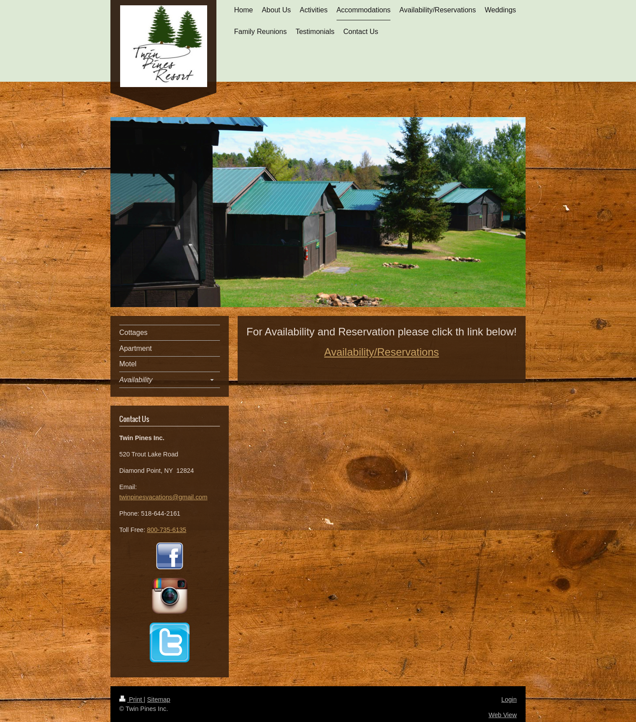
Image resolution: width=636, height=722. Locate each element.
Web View (502, 714)
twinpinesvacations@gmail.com (163, 497)
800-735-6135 (166, 529)
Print (131, 699)
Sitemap (158, 699)
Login (509, 699)
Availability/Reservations (381, 352)
